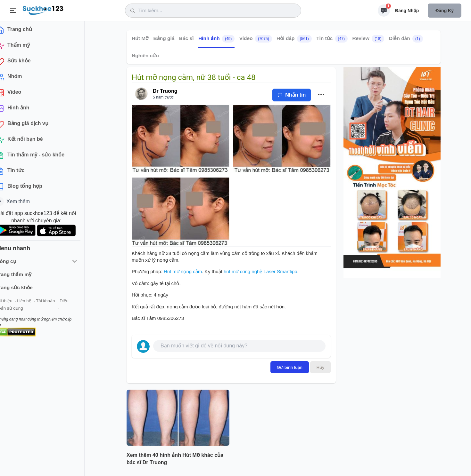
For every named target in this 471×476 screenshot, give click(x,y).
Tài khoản (56, 303)
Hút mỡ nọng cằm (183, 271)
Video (255, 39)
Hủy (320, 367)
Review (368, 39)
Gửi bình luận (289, 367)
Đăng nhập (407, 10)
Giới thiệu (14, 303)
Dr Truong (165, 91)
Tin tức (332, 39)
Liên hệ (36, 303)
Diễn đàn (406, 39)
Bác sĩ (186, 38)
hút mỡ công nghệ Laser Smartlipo (260, 271)
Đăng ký (444, 10)
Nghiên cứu (145, 55)
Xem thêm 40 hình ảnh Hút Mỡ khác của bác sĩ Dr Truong (175, 458)
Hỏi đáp (294, 39)
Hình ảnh (216, 39)
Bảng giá (164, 38)
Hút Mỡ (140, 38)
